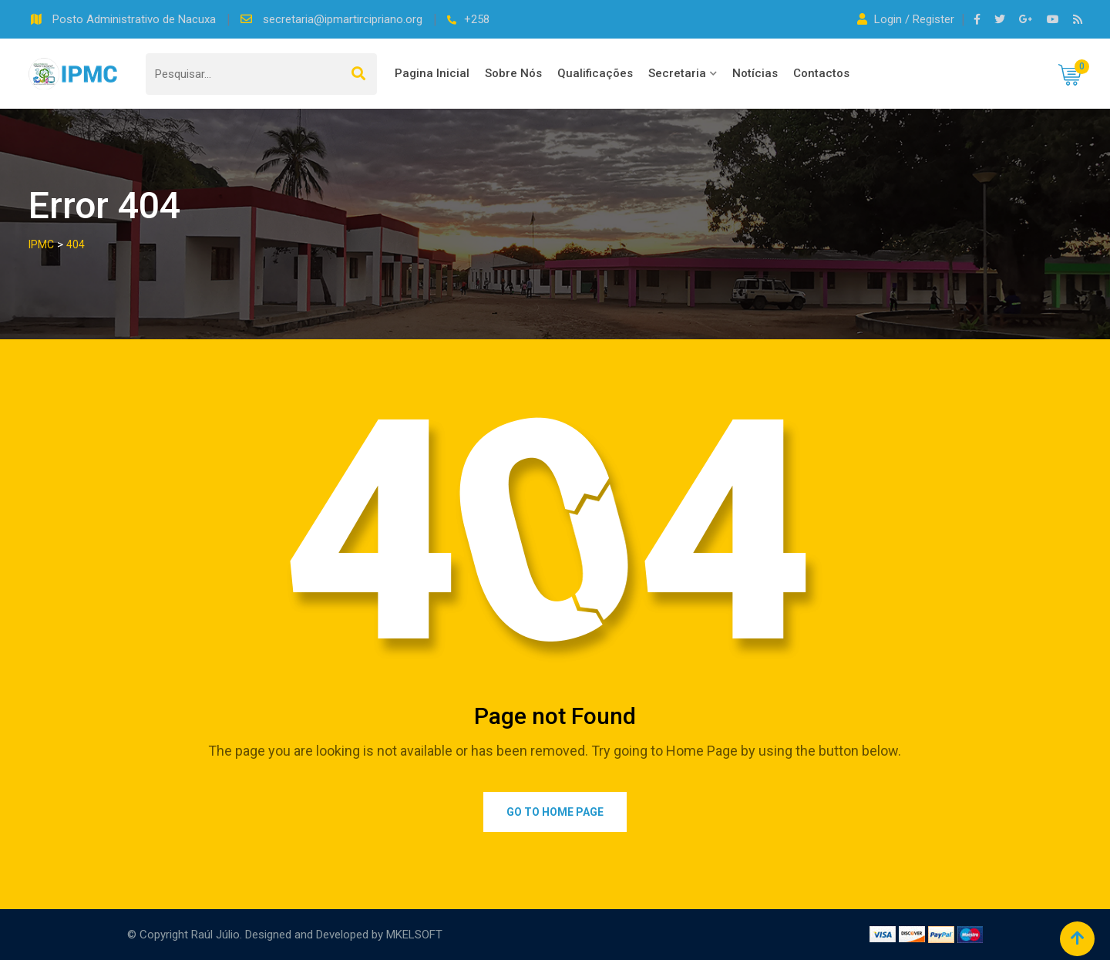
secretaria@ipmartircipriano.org (344, 19)
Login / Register (907, 19)
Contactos (821, 73)
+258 (476, 19)
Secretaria (677, 73)
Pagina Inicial (432, 73)
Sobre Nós (513, 73)
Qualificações (595, 73)
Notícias (755, 73)
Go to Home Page (555, 812)
